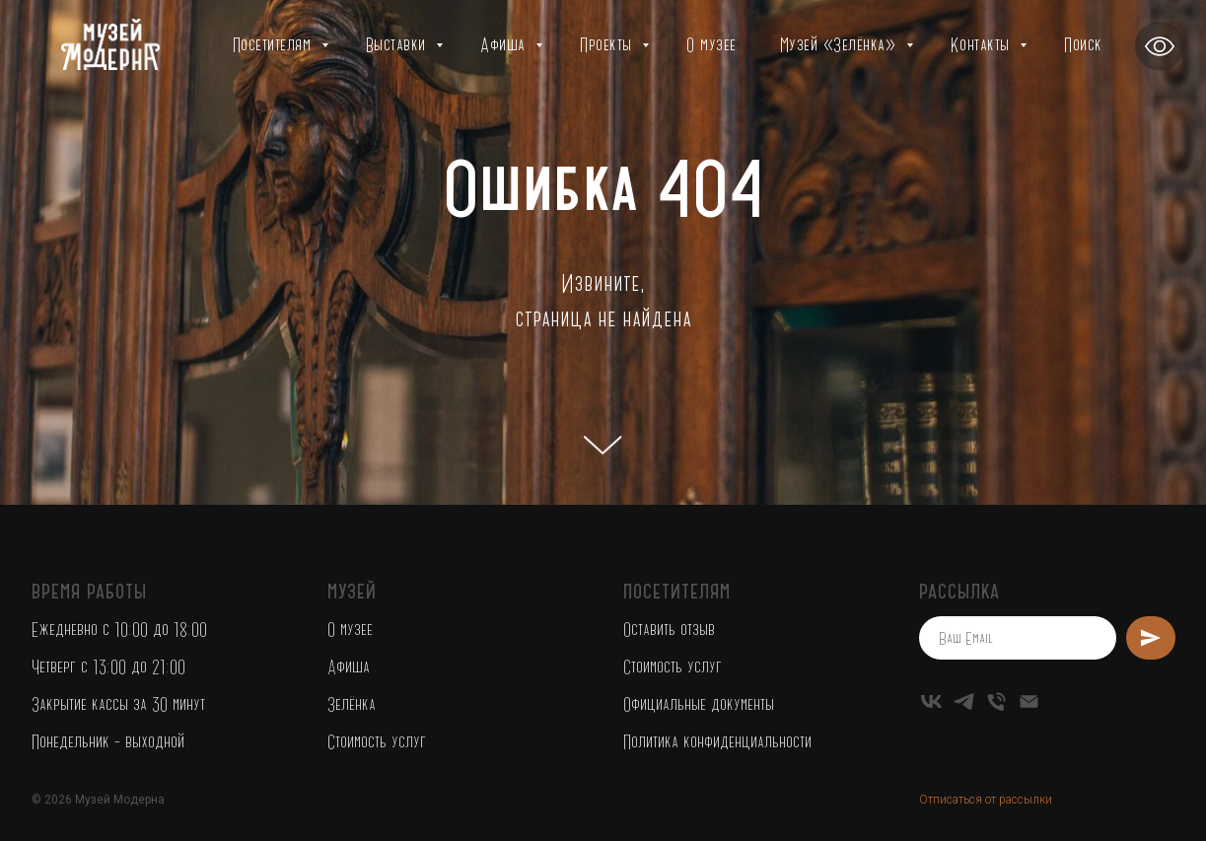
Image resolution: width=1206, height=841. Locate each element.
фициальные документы (702, 704)
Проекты (608, 44)
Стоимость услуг (376, 741)
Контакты (983, 44)
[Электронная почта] (1029, 701)
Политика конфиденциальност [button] (714, 741)
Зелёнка (351, 704)
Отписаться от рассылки (985, 799)
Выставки (399, 44)
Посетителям (275, 44)
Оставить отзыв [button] (669, 629)
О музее (711, 44)
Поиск (1083, 44)
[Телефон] (996, 701)
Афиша (505, 44)
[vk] (931, 701)
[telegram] (964, 701)
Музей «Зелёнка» (840, 44)
